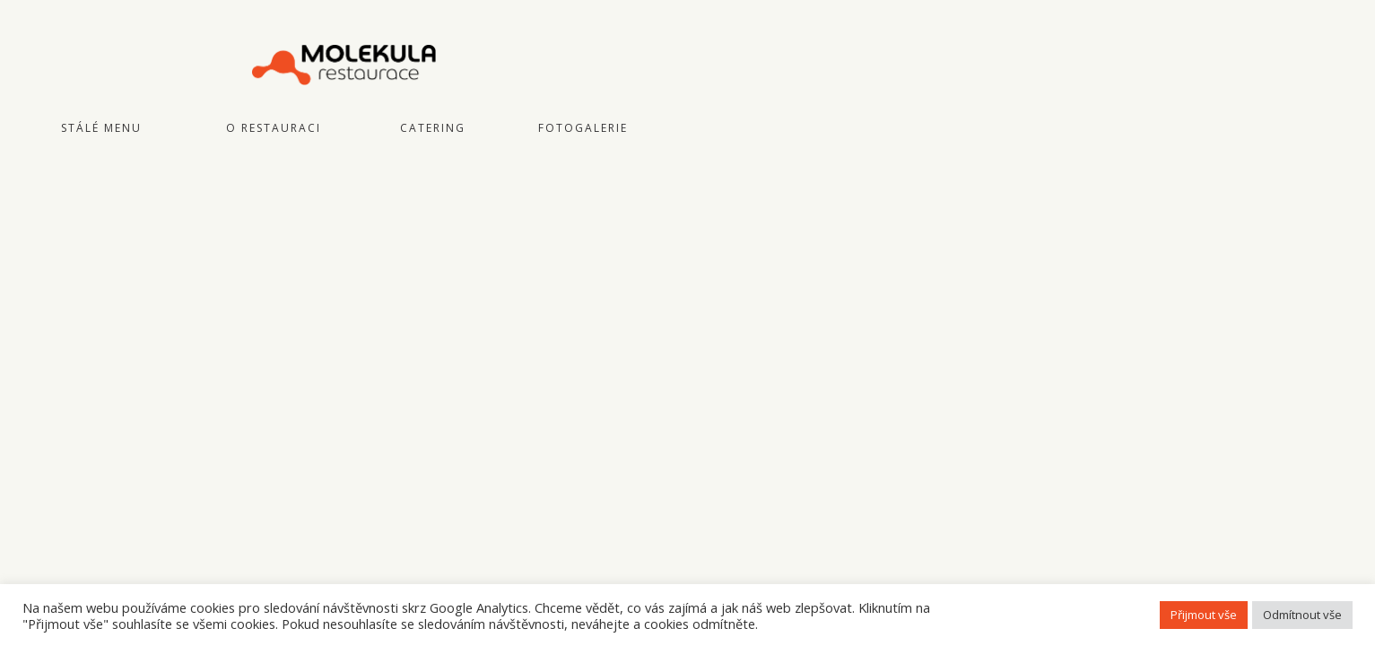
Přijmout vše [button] (1203, 615)
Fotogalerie (583, 127)
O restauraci (273, 127)
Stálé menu (101, 127)
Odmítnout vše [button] (1302, 615)
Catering (433, 127)
